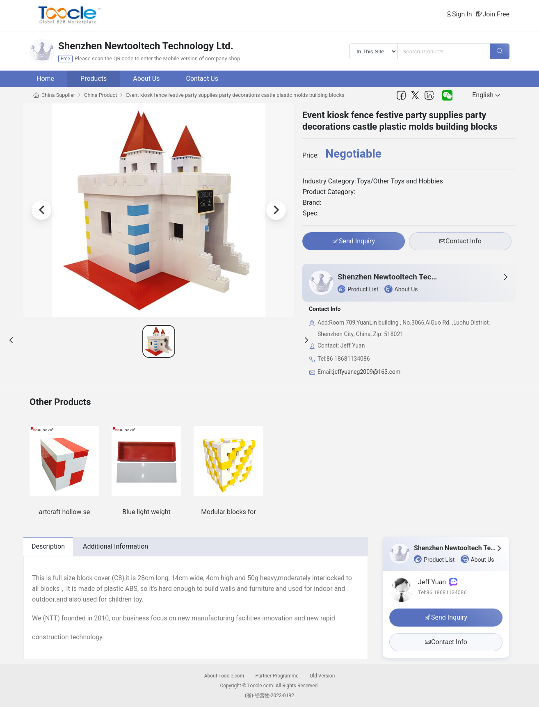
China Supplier (58, 95)
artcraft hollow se (64, 512)
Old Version (322, 676)
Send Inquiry (353, 241)
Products (93, 78)
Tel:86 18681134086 (442, 592)
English (486, 95)
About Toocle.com (224, 676)
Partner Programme (276, 676)
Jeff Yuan (437, 582)
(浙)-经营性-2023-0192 (269, 695)
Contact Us (202, 78)
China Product (100, 95)
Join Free (495, 14)
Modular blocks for (228, 512)
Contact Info (460, 241)
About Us (146, 78)
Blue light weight (146, 512)
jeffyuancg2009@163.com (366, 371)
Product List (358, 289)
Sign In (462, 14)
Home (45, 78)
